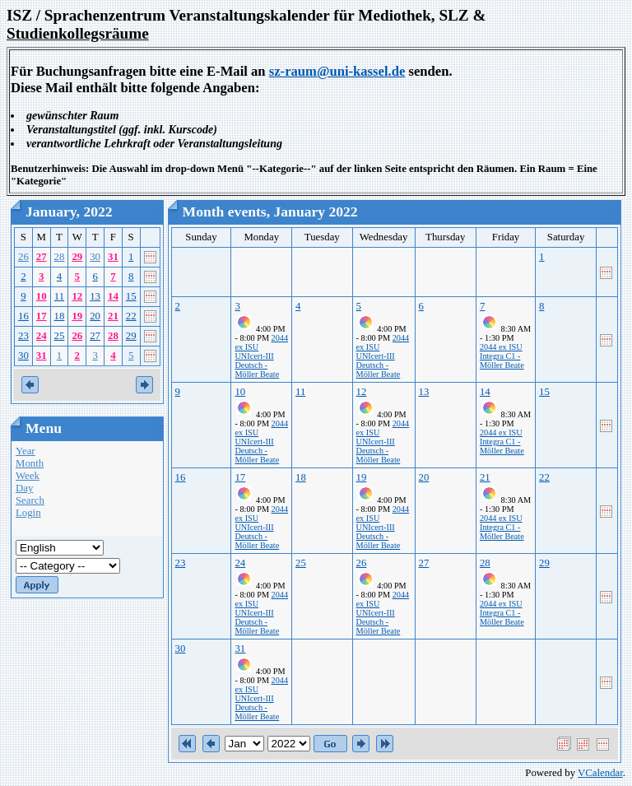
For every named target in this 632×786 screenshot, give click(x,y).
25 (59, 336)
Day (24, 488)
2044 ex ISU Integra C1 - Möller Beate (502, 356)
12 (77, 296)
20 (95, 316)
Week (28, 475)
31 (113, 257)
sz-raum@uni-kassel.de (337, 71)
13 (95, 296)
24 (41, 336)
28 (59, 257)
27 (41, 257)
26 (23, 257)
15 (131, 296)
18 (59, 316)
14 (113, 296)
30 (95, 257)
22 (131, 316)
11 (59, 296)
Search (30, 500)
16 (23, 316)
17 (41, 316)
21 (113, 316)
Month (30, 463)
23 (23, 336)
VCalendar (600, 773)
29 (77, 257)
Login (28, 513)
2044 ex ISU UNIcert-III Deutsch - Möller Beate (261, 356)
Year (25, 451)
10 (41, 296)
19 (77, 316)
